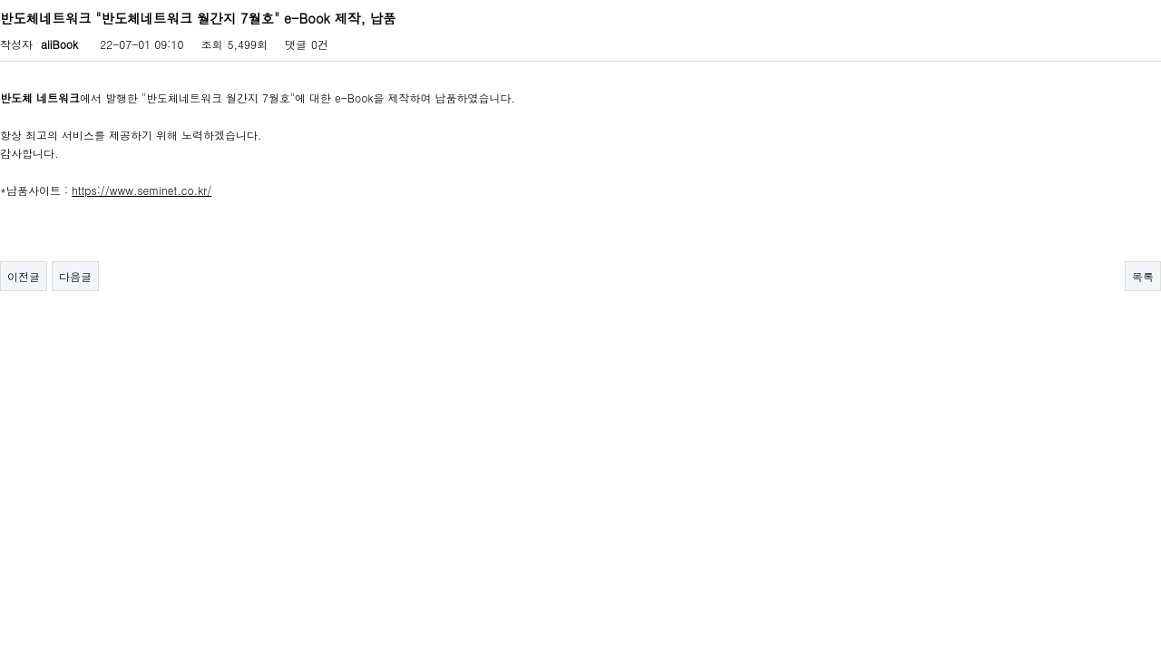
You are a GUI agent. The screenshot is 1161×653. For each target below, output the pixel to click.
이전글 (23, 276)
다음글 (75, 276)
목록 (1143, 276)
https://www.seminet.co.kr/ (141, 190)
